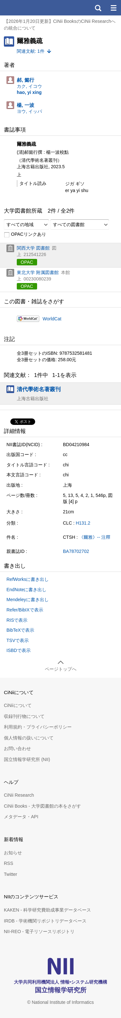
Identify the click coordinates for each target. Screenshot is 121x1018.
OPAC (27, 262)
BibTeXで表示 (20, 630)
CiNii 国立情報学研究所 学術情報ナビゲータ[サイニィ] (28, 7)
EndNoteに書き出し (26, 589)
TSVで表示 (17, 640)
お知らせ (13, 852)
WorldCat (52, 318)
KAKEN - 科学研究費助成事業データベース (47, 910)
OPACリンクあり (25, 234)
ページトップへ (60, 669)
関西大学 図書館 (33, 248)
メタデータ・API (21, 816)
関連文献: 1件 (31, 51)
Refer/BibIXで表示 (24, 609)
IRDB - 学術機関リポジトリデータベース (45, 920)
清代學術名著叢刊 (39, 389)
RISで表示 (16, 620)
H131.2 (83, 523)
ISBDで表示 (18, 650)
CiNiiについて (18, 705)
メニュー (113, 7)
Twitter (10, 874)
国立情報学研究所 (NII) (27, 759)
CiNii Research (19, 795)
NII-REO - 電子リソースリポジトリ (39, 931)
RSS (8, 863)
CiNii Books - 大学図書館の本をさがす (42, 806)
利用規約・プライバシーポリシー (38, 726)
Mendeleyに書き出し (27, 599)
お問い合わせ (17, 748)
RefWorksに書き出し (27, 579)
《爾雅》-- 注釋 (94, 537)
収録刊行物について (24, 716)
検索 (97, 7)
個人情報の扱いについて (29, 737)
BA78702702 (76, 551)
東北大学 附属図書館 (38, 272)
